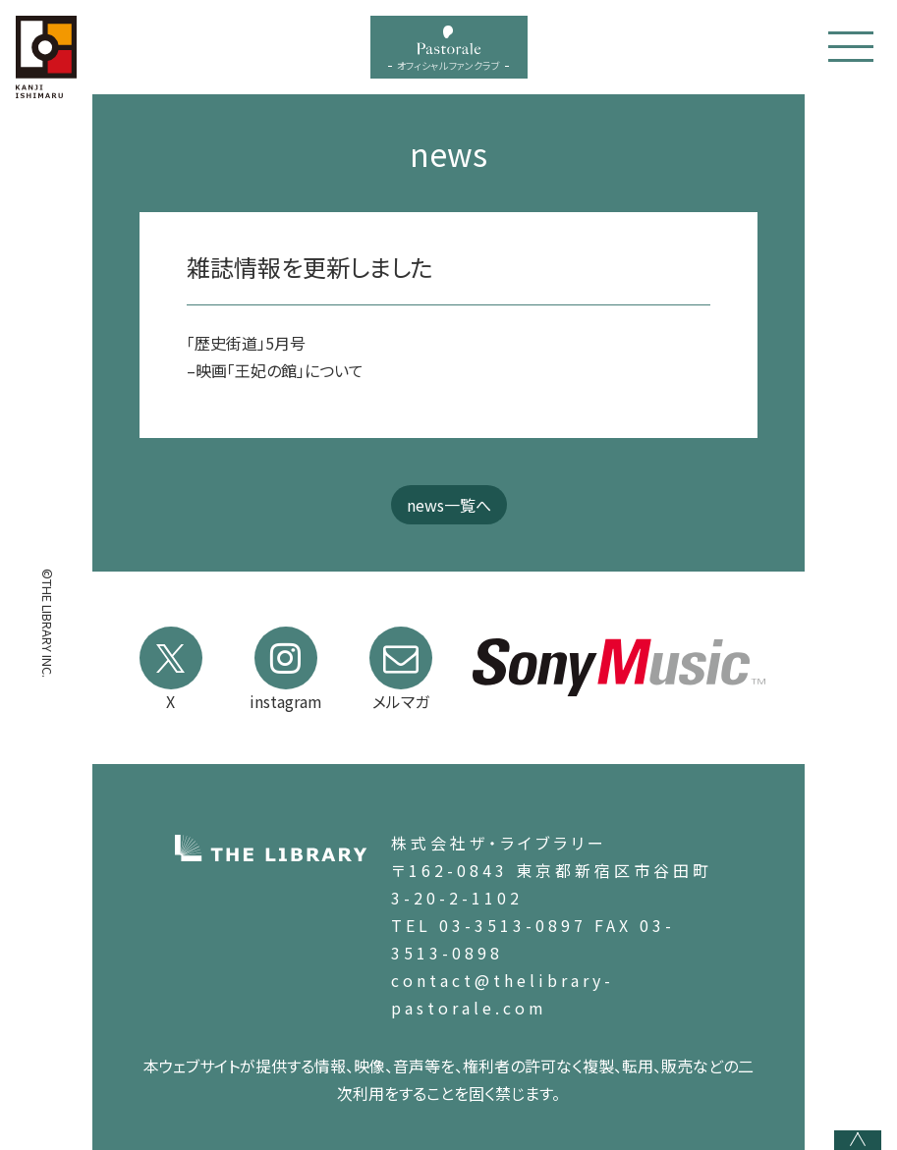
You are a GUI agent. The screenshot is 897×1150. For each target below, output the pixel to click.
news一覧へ (449, 505)
